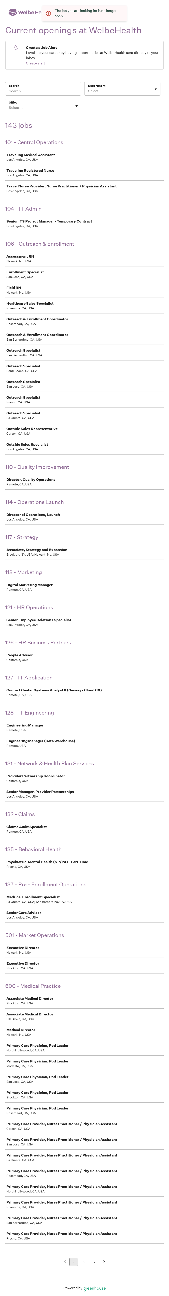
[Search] (43, 91)
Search (14, 86)
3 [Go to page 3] (95, 1262)
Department (96, 86)
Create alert (35, 63)
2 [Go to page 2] (84, 1262)
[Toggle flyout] (155, 89)
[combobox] (88, 91)
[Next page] (104, 1262)
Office (13, 102)
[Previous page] (65, 1262)
